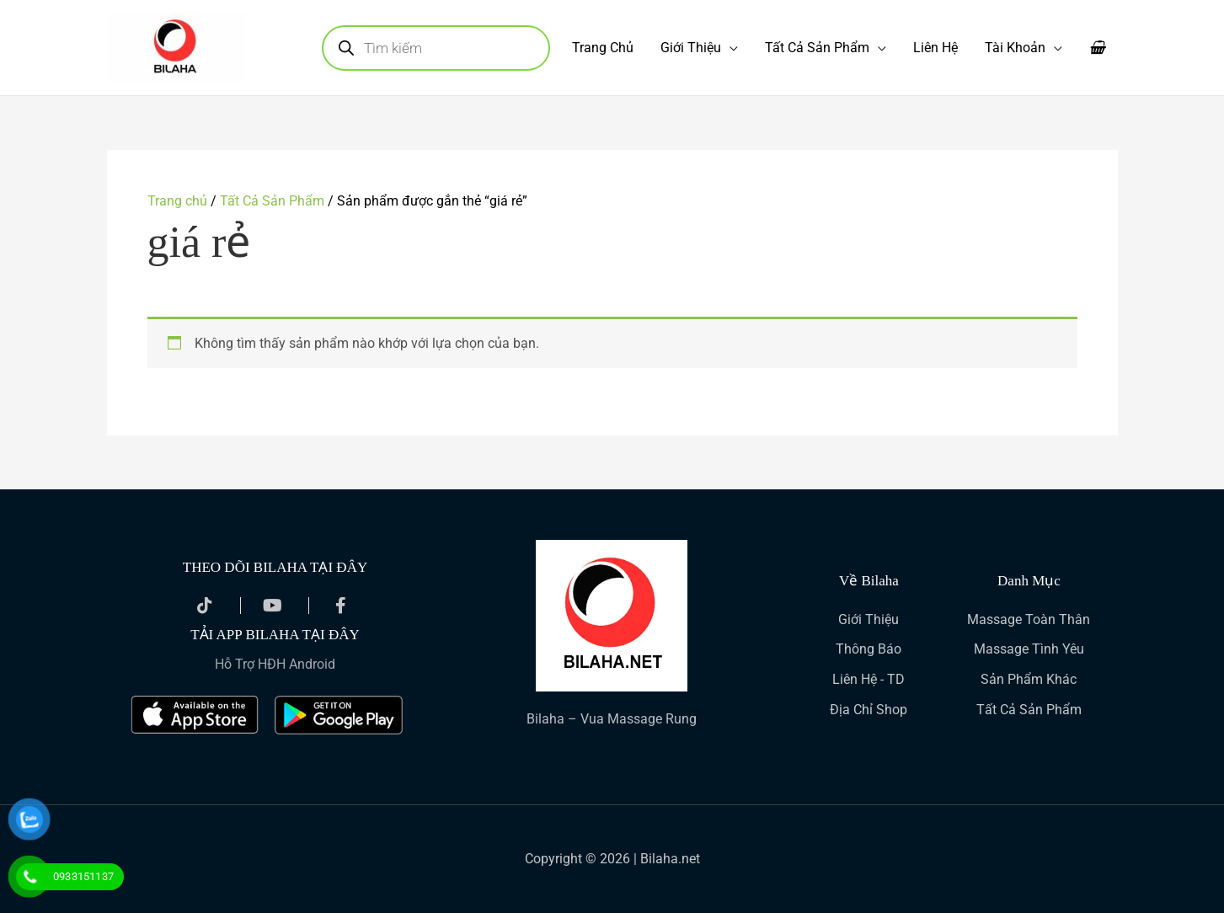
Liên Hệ (935, 48)
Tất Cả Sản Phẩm (817, 48)
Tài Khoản (1015, 48)
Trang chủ (177, 201)
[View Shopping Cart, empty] (1096, 48)
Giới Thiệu (690, 48)
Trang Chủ (602, 48)
